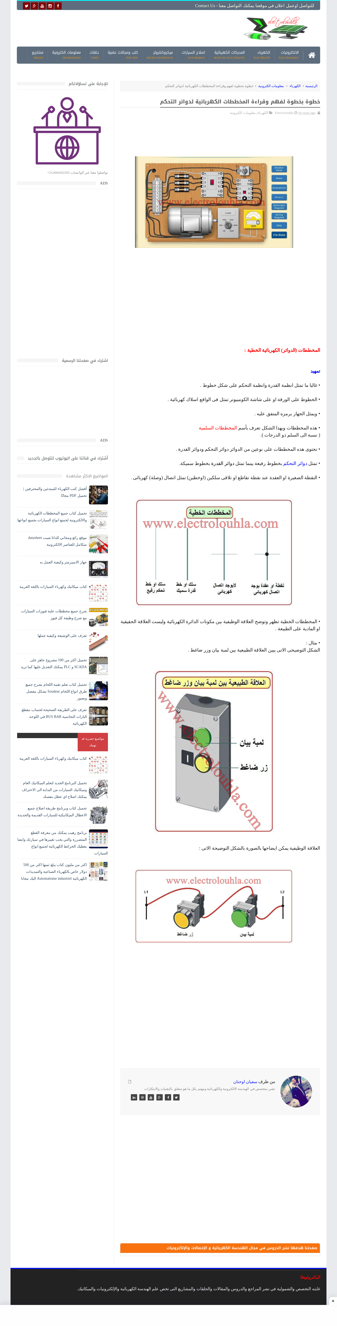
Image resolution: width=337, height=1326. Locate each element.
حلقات (94, 55)
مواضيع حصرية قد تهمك (92, 742)
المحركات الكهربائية (229, 55)
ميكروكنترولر (160, 55)
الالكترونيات (289, 55)
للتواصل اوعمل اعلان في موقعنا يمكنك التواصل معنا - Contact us (254, 5)
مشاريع (37, 55)
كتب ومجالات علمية (123, 55)
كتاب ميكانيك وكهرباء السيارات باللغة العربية (53, 587)
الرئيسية (311, 86)
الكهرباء (262, 55)
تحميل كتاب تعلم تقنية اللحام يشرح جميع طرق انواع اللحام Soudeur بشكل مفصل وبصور (56, 691)
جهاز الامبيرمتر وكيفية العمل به (63, 562)
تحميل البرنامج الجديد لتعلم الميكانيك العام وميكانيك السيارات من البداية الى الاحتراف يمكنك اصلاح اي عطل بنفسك (54, 790)
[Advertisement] (127, 28)
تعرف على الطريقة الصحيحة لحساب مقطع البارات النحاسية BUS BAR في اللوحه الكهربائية (54, 716)
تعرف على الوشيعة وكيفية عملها (62, 636)
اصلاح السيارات (193, 55)
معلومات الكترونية (66, 55)
